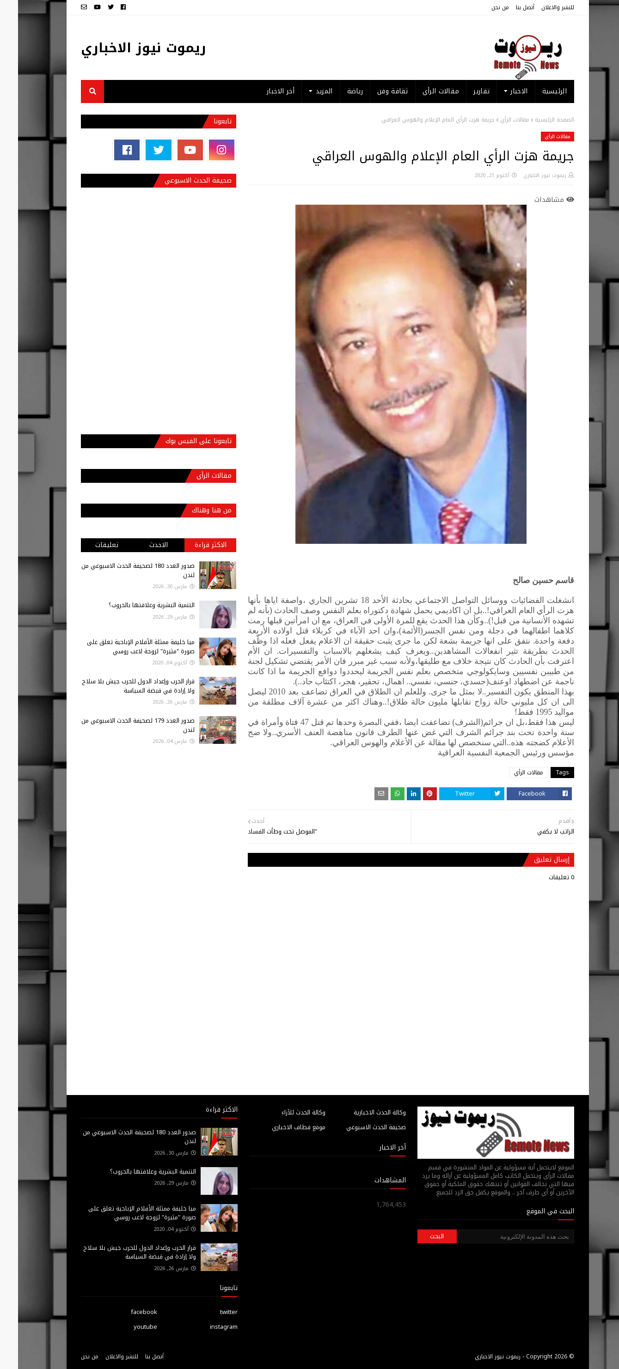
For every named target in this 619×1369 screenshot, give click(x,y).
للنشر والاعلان (539, 7)
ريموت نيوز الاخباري (125, 48)
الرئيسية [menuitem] (536, 91)
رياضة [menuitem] (337, 91)
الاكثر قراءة (192, 545)
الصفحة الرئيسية (536, 120)
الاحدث (140, 545)
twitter (211, 1312)
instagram (206, 1326)
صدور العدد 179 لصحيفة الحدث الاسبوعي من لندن (120, 725)
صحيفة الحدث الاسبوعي (358, 1127)
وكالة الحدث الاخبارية (362, 1112)
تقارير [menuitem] (463, 91)
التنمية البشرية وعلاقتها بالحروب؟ (134, 605)
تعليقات (88, 545)
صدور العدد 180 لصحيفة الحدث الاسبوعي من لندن (120, 570)
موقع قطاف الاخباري (280, 1127)
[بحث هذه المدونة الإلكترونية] (497, 1236)
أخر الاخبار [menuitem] (262, 91)
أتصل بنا (507, 7)
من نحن (482, 7)
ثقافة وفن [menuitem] (374, 91)
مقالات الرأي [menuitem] (422, 91)
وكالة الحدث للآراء (285, 1112)
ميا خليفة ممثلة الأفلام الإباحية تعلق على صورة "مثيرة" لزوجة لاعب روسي (123, 646)
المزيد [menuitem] (306, 91)
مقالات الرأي (496, 120)
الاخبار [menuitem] (500, 91)
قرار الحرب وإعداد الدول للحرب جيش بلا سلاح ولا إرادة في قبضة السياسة (120, 685)
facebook (126, 1312)
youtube (127, 1326)
